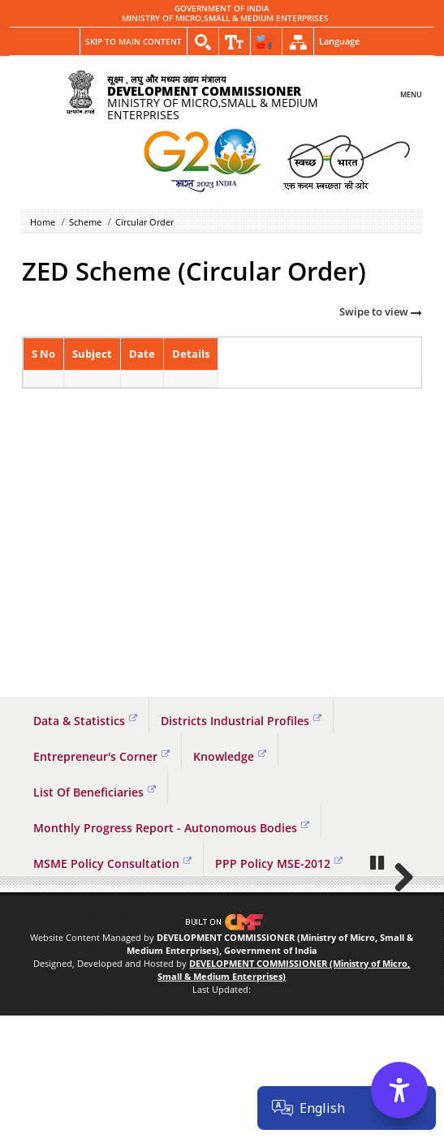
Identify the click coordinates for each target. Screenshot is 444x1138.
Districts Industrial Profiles (241, 720)
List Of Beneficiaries (94, 792)
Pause (378, 985)
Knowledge (229, 756)
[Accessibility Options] (399, 1090)
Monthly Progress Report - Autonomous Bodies (171, 827)
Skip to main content (133, 41)
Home (42, 222)
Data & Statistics (85, 720)
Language (339, 41)
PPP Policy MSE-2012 (279, 863)
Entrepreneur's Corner (101, 756)
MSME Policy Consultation (112, 863)
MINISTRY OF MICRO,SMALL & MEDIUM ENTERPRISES (225, 19)
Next (397, 938)
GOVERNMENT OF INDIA (222, 9)
